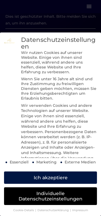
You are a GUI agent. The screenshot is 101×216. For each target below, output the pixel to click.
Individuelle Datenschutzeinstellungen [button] (50, 196)
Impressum (80, 210)
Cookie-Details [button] (24, 210)
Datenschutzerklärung (53, 210)
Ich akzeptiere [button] (51, 177)
